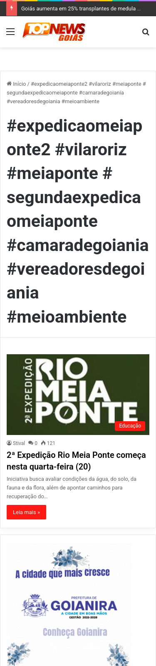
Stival (19, 443)
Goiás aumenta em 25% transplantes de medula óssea (86, 8)
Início (16, 84)
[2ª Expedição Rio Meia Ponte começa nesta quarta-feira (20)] (78, 394)
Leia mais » (26, 512)
